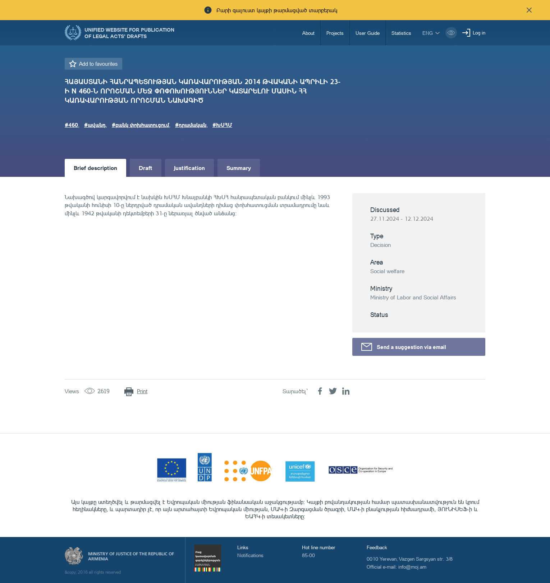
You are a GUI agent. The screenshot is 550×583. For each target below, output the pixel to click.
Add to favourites (98, 63)
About (308, 33)
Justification (189, 167)
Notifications (250, 555)
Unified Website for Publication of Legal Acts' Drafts (129, 32)
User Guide (368, 33)
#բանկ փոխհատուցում (140, 124)
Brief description (95, 167)
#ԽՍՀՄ (222, 124)
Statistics (401, 33)
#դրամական (190, 124)
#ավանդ (95, 124)
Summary (238, 167)
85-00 (308, 555)
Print (142, 391)
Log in (479, 32)
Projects (335, 33)
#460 (71, 124)
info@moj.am (412, 567)
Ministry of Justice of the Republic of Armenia (131, 556)
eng (427, 33)
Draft (145, 167)
